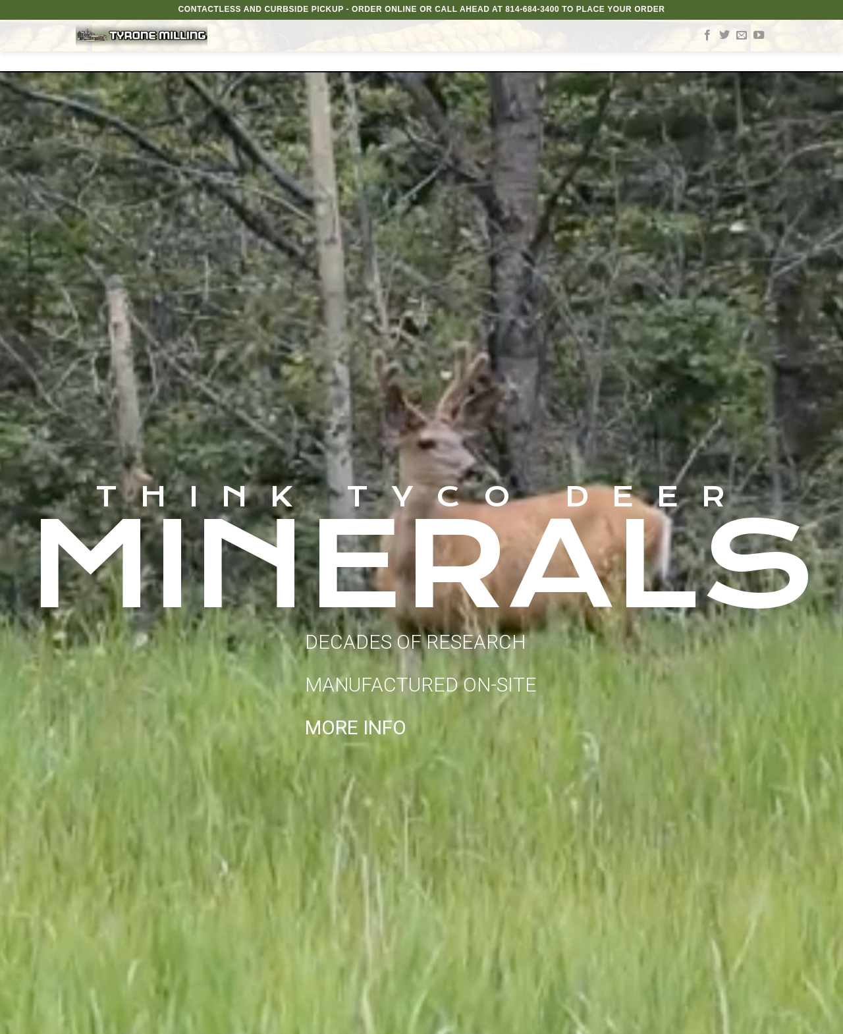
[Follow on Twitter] (724, 35)
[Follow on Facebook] (707, 35)
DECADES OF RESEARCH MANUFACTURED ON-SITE (421, 684)
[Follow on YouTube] (758, 35)
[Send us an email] (741, 35)
